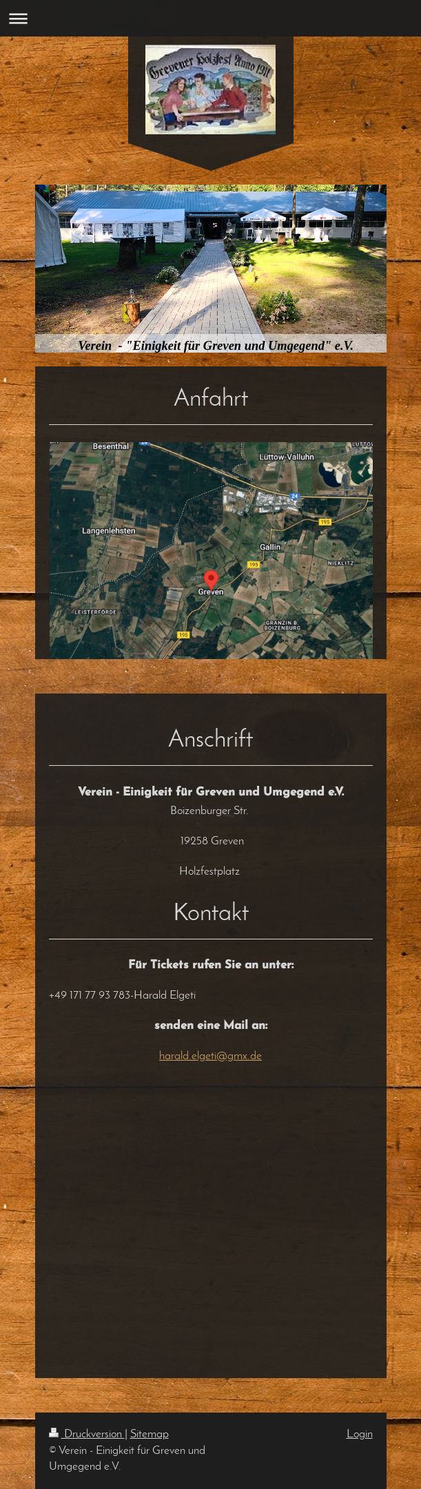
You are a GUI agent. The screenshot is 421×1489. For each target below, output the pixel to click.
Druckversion (87, 1434)
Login (360, 1434)
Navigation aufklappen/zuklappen (210, 18)
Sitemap (149, 1434)
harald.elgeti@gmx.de (210, 1056)
